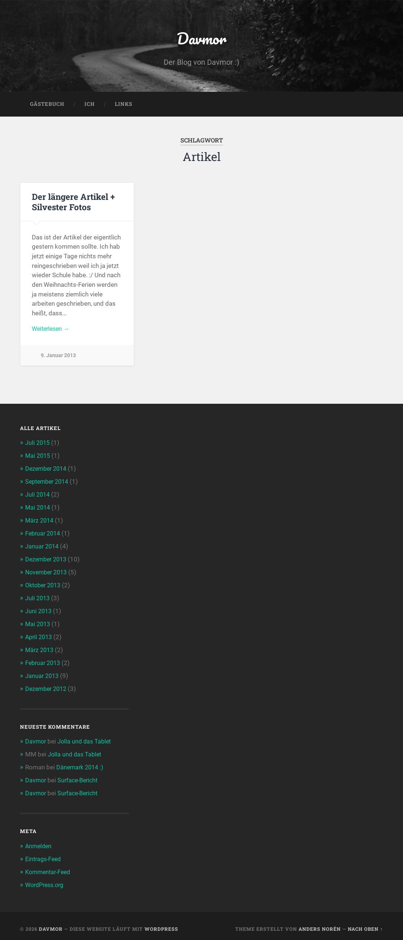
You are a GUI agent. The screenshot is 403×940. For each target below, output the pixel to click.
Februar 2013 (44, 660)
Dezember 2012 (47, 685)
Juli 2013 (38, 596)
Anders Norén (320, 923)
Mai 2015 (38, 457)
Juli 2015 (38, 445)
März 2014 (40, 520)
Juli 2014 (38, 495)
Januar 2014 (42, 546)
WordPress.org (46, 879)
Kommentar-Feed (49, 866)
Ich (89, 106)
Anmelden (39, 841)
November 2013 (48, 571)
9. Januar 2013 (58, 358)
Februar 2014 (44, 533)
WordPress (161, 923)
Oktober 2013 (44, 584)
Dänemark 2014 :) (81, 763)
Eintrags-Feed (44, 853)
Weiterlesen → (52, 331)
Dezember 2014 (47, 470)
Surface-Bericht (80, 775)
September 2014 (49, 482)
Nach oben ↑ (365, 923)
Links (123, 106)
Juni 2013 (39, 609)
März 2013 (40, 647)
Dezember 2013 (47, 559)
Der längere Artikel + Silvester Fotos (73, 203)
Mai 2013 (38, 622)
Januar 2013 (42, 672)
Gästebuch (47, 106)
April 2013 (39, 634)
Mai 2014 (38, 508)
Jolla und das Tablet (86, 737)
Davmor (201, 39)
